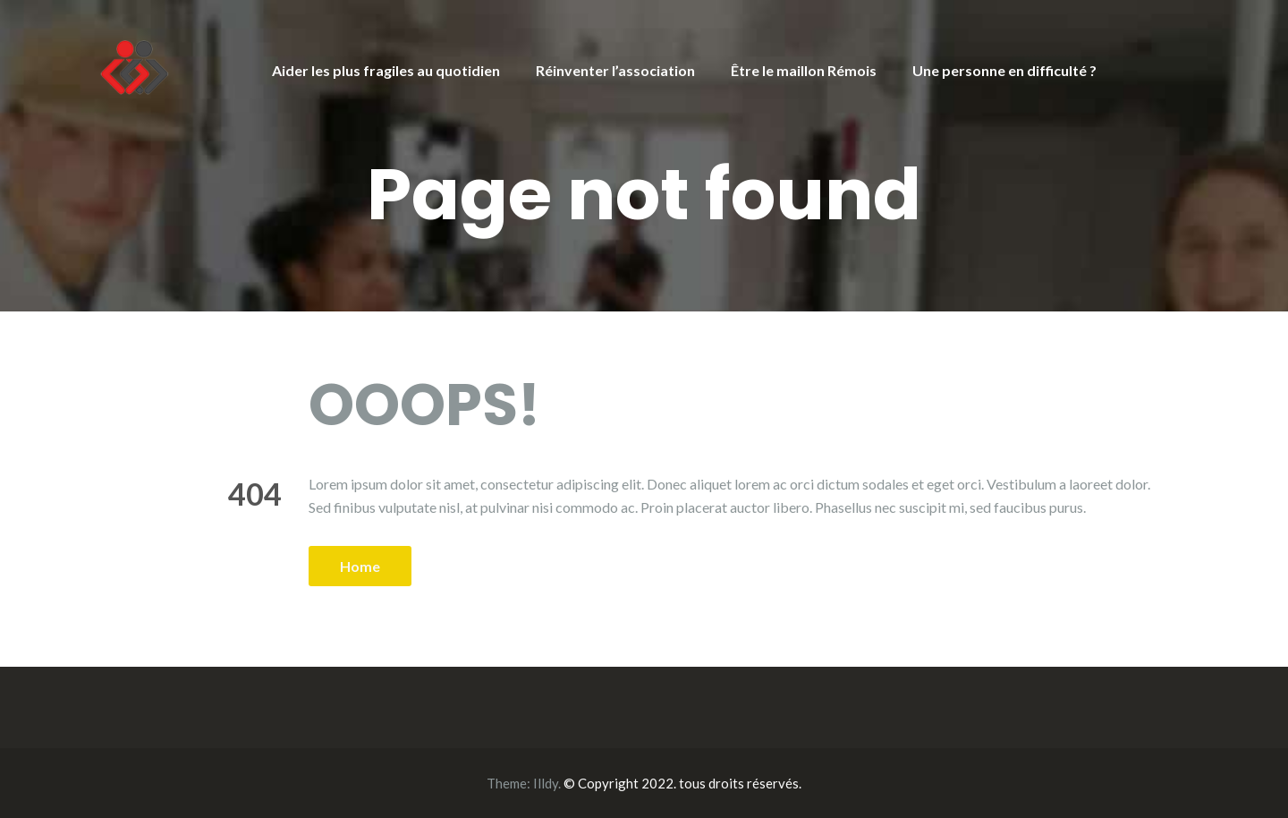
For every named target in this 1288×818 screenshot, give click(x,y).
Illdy (545, 783)
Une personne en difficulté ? (1004, 70)
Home (360, 566)
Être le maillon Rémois (804, 70)
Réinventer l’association (615, 70)
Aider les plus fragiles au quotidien (386, 70)
